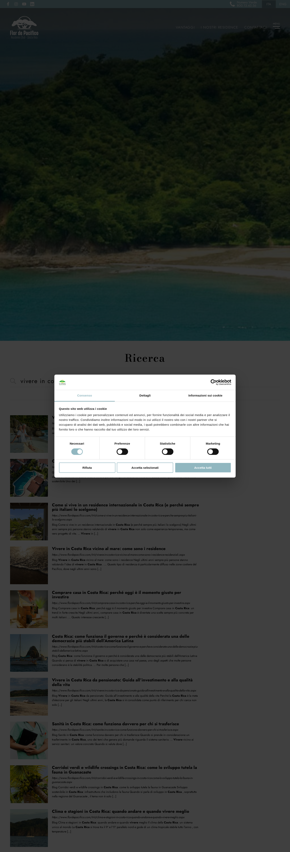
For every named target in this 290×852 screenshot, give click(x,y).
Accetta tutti (203, 467)
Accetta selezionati (144, 467)
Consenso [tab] (84, 395)
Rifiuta (87, 467)
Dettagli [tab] (145, 395)
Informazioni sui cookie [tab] (205, 395)
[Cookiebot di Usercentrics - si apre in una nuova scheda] (213, 382)
